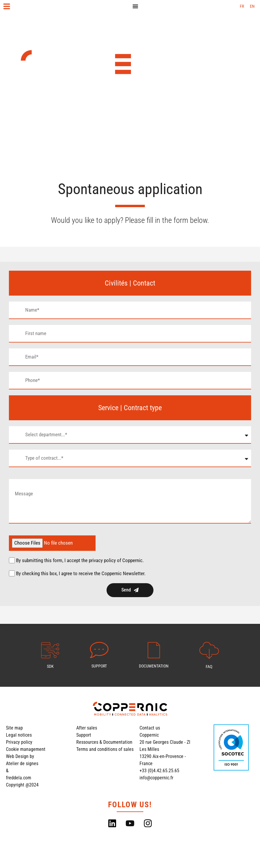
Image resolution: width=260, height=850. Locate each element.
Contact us (149, 728)
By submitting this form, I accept (80, 560)
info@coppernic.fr (156, 778)
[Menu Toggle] (135, 6)
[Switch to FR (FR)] (242, 6)
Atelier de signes (22, 763)
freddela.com (18, 778)
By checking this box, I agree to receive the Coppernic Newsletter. (80, 573)
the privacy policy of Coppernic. (112, 560)
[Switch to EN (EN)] (252, 6)
